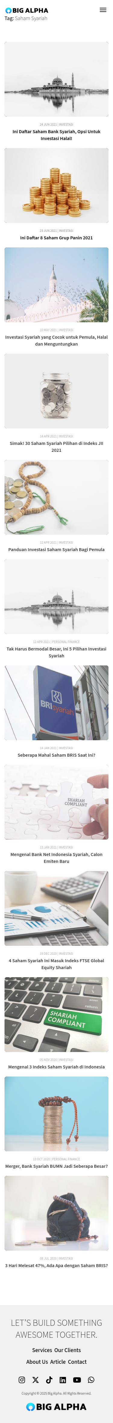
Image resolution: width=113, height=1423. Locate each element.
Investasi (66, 124)
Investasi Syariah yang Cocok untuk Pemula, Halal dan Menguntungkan (56, 340)
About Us (37, 1362)
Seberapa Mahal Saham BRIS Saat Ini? (57, 755)
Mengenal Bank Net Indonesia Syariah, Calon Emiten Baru (57, 858)
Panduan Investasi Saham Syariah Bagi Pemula (56, 549)
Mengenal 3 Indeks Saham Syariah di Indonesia (56, 1067)
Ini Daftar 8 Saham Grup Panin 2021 (56, 238)
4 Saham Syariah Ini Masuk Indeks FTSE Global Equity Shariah (56, 964)
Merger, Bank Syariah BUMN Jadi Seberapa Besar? (56, 1166)
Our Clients (67, 1350)
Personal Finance (66, 642)
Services (42, 1350)
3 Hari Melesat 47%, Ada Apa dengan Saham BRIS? (56, 1265)
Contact (77, 1362)
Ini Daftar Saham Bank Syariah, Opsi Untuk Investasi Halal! (57, 135)
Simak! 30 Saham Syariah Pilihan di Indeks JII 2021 (56, 447)
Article (58, 1362)
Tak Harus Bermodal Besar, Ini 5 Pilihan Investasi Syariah (57, 652)
